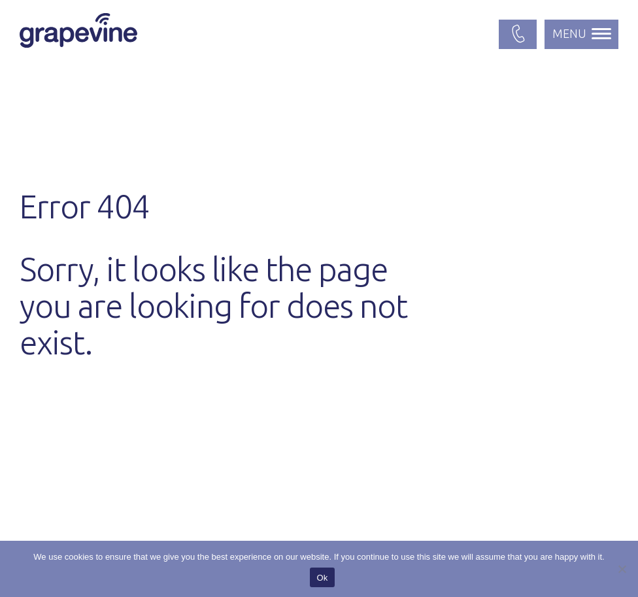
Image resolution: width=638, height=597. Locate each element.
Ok (321, 578)
